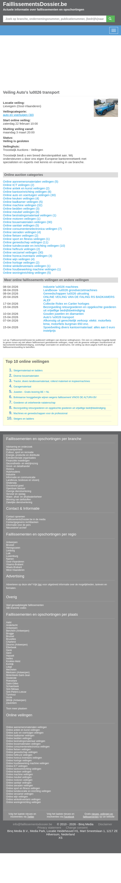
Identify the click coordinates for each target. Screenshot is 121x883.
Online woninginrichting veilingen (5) (27, 272)
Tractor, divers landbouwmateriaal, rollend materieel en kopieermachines (51, 381)
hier (40, 584)
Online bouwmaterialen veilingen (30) (27, 222)
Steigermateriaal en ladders (28, 370)
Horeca (10, 469)
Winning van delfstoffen (18, 499)
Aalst (9, 622)
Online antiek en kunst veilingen (23, 730)
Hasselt (10, 655)
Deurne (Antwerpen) (17, 644)
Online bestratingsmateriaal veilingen (25, 741)
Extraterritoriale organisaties (21, 457)
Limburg (10, 550)
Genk (9, 650)
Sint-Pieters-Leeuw (16, 691)
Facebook (69, 816)
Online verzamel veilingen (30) (23, 252)
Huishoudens (13, 471)
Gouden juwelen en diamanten (63, 313)
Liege (9, 666)
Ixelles (9, 658)
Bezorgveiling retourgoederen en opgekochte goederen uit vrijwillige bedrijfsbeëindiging (79, 308)
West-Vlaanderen (15, 570)
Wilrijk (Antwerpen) (16, 700)
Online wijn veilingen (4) (19, 259)
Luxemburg (12, 556)
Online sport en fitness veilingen (23, 788)
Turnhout (11, 694)
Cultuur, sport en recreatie (20, 452)
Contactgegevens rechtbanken (22, 522)
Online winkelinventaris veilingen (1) (26, 266)
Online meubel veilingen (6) (21, 212)
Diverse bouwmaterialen (26, 376)
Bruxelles (11, 639)
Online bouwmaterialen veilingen (23, 743)
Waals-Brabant (14, 567)
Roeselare (11, 680)
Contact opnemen (15, 516)
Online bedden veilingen (19, 738)
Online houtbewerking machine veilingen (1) (32, 269)
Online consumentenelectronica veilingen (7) (32, 228)
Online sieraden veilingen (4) (22, 232)
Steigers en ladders (23, 418)
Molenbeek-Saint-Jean (18, 675)
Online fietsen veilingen (18, 749)
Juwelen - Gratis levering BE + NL (31, 392)
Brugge (10, 633)
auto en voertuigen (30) (18, 115)
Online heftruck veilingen (19, 755)
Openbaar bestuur (15, 488)
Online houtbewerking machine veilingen (27, 763)
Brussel (10, 545)
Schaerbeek (12, 686)
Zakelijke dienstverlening (19, 502)
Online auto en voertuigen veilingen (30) (29, 195)
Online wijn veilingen (17, 796)
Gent (8, 653)
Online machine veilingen (19, 774)
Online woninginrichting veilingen (23, 802)
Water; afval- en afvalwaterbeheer (24, 496)
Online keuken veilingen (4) (21, 198)
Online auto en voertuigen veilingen (24, 732)
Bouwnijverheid (14, 449)
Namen (10, 559)
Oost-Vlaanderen (15, 561)
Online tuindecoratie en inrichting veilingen (28, 791)
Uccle (9, 697)
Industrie (10, 474)
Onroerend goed (14, 485)
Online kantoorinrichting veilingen (23, 768)
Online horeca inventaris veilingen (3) (27, 255)
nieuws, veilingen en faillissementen (98, 815)
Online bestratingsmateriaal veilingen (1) (29, 215)
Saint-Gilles (12, 683)
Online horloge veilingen (19, 760)
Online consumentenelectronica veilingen (28, 746)
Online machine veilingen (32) (22, 205)
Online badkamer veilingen (20, 735)
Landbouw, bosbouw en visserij (22, 480)
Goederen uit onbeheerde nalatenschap (34, 402)
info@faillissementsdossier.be (32, 824)
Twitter (30, 816)
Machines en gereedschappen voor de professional (40, 413)
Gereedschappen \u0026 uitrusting (66, 293)
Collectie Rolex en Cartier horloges (66, 303)
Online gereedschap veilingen (21, 752)
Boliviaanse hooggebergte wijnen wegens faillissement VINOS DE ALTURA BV (55, 397)
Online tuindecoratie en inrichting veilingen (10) (34, 245)
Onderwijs (11, 482)
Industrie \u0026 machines (60, 286)
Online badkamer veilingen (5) (23, 201)
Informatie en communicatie (20, 477)
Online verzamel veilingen (19, 793)
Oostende (11, 678)
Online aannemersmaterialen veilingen (26, 727)
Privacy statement (49, 827)
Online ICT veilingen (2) (18, 185)
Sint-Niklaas (12, 689)
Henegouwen (13, 547)
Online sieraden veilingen (19, 785)
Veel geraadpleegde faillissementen (25, 605)
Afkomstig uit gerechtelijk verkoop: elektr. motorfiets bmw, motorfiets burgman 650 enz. (77, 322)
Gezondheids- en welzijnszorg (22, 463)
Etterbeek (11, 647)
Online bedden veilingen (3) (21, 208)
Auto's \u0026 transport (58, 317)
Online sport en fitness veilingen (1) (26, 239)
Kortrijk (9, 664)
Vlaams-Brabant (14, 564)
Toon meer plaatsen (16, 708)
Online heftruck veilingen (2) (21, 249)
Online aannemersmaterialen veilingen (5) (30, 181)
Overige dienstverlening (18, 491)
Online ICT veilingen (17, 766)
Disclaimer (105, 824)
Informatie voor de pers (18, 525)
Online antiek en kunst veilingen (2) (26, 188)
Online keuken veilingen (18, 771)
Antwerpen (11, 542)
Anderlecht (11, 625)
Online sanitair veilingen (18, 782)
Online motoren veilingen (19, 780)
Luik (8, 553)
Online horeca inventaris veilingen (24, 757)
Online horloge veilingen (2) (21, 262)
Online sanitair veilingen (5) (21, 225)
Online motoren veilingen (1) (21, 218)
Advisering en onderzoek (19, 446)
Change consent (76, 827)
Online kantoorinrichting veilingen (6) (27, 191)
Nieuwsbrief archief (16, 527)
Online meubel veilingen (19, 777)
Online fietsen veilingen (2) (20, 235)
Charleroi (11, 641)
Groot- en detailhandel (18, 466)
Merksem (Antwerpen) (18, 672)
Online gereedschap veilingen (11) (25, 242)
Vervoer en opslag (15, 494)
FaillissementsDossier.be (35, 4)
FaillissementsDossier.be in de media (25, 519)
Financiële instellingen (18, 460)
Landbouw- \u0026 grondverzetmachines (70, 290)
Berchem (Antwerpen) (17, 630)
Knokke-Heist (13, 661)
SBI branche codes (16, 608)
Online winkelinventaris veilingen (23, 799)
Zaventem (11, 703)
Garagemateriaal (22, 386)
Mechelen (11, 669)
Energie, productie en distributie (23, 455)
